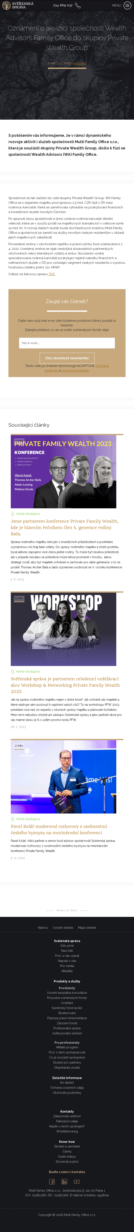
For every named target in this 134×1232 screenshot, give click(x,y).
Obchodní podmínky (67, 1092)
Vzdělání (67, 1003)
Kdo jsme (67, 945)
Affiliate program (67, 1047)
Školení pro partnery (67, 1062)
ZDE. (52, 274)
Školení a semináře (67, 1146)
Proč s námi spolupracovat (67, 1052)
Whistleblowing (67, 1131)
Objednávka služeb (67, 1067)
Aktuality (79, 63)
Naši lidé (67, 950)
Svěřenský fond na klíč (67, 1008)
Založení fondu (67, 1023)
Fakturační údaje (67, 1121)
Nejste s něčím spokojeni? (67, 1126)
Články (67, 1151)
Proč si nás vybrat (67, 955)
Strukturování (67, 1013)
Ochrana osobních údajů (67, 1087)
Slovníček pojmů (67, 1161)
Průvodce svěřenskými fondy (67, 998)
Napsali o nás (67, 961)
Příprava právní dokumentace (67, 1018)
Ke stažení (67, 1082)
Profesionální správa (67, 1028)
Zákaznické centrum (67, 1116)
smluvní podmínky (75, 370)
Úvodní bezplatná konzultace (67, 992)
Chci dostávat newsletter (67, 358)
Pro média (67, 966)
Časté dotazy (67, 1156)
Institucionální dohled (67, 1033)
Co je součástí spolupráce (67, 1057)
